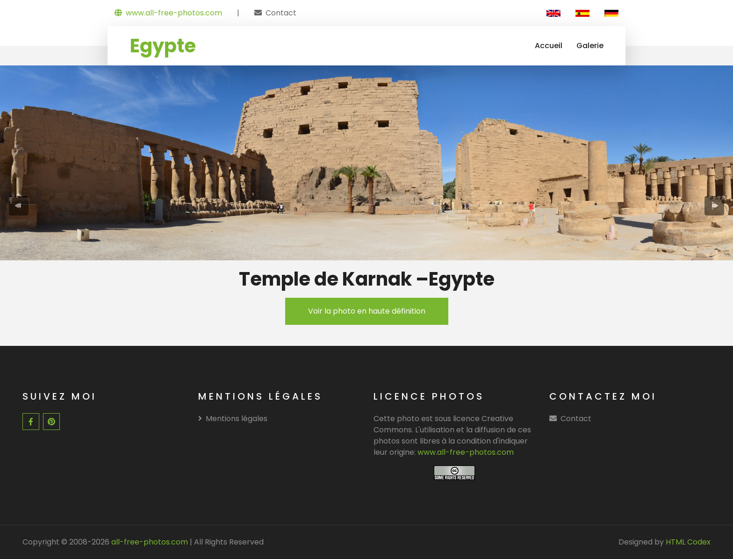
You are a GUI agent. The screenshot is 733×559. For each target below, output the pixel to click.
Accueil (548, 45)
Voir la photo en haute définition (366, 311)
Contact (281, 12)
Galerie (590, 45)
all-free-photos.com (148, 542)
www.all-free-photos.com (168, 12)
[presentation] (19, 205)
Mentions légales (232, 418)
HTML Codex (688, 542)
